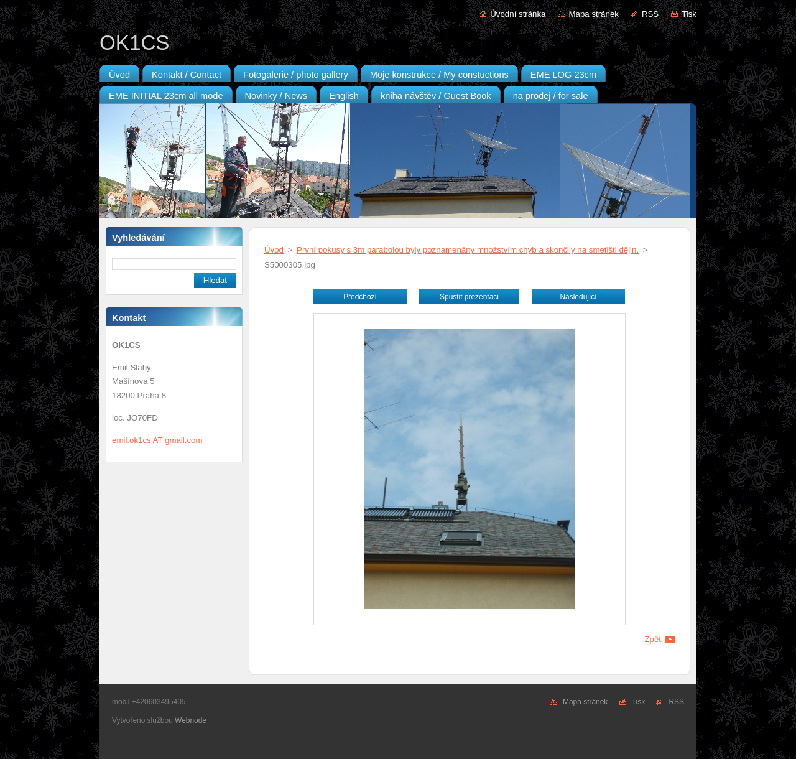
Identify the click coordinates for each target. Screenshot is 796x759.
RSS (650, 14)
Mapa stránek (594, 14)
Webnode (190, 720)
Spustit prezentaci (469, 296)
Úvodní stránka (517, 14)
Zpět (652, 639)
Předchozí (360, 296)
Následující (578, 296)
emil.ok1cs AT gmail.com (157, 440)
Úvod (274, 249)
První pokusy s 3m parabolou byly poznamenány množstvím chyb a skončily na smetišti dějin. (468, 249)
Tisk (689, 14)
